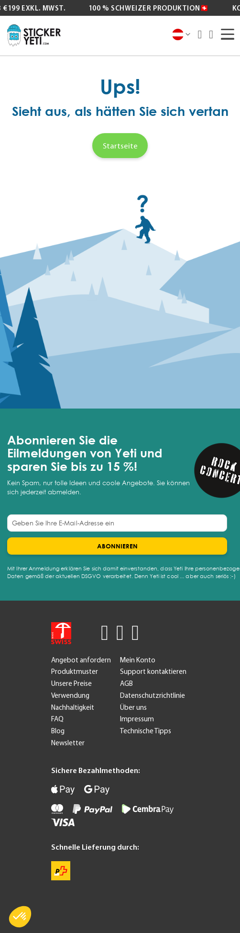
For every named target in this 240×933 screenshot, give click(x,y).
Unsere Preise (71, 683)
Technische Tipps (145, 731)
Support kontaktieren (153, 671)
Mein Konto (137, 660)
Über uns (133, 707)
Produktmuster (74, 671)
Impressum (137, 719)
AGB (126, 683)
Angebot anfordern (81, 660)
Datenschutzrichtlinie (152, 695)
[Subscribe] (117, 546)
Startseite (120, 145)
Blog (58, 731)
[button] (20, 916)
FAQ (57, 719)
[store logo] (34, 35)
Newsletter (68, 743)
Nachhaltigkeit (72, 707)
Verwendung (70, 695)
